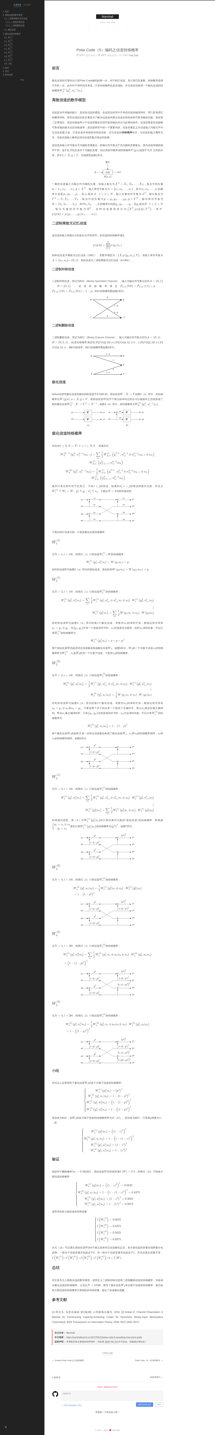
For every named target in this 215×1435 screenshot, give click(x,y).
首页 (111, 31)
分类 (129, 31)
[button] (6, 1427)
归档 (139, 31)
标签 (119, 31)
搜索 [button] (148, 31)
